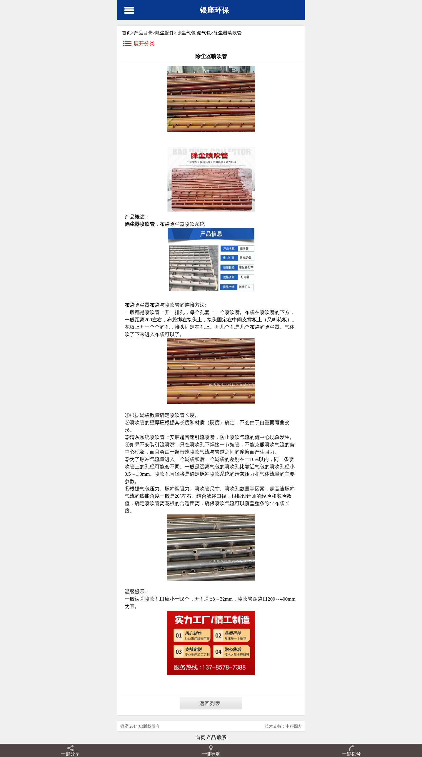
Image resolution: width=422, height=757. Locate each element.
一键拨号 (351, 753)
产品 (210, 737)
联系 (221, 737)
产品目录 (143, 32)
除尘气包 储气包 (194, 32)
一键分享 (70, 753)
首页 (200, 737)
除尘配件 (164, 32)
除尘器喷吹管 (227, 32)
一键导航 (210, 753)
